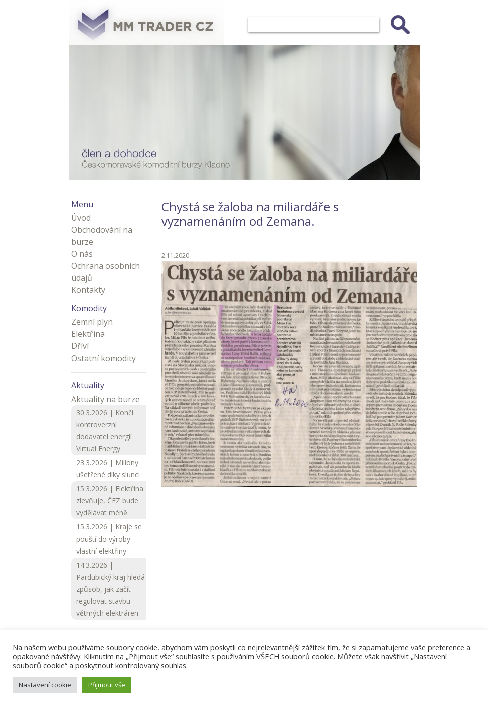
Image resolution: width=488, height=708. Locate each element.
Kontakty (88, 289)
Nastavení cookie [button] (45, 684)
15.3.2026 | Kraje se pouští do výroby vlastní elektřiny (109, 539)
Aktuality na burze (105, 399)
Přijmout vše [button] (106, 684)
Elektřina (88, 333)
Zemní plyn (92, 321)
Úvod (81, 217)
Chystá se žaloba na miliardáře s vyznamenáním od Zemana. (250, 213)
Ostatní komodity (103, 358)
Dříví (80, 345)
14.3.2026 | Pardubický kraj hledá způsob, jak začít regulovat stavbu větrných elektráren (110, 589)
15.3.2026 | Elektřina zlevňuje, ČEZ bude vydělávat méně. (109, 500)
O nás (82, 253)
